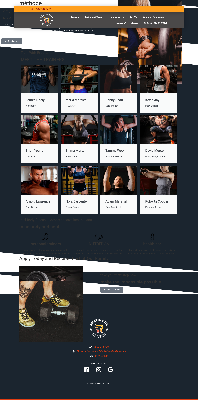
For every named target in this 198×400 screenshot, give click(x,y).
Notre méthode (95, 17)
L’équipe (117, 17)
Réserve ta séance (153, 17)
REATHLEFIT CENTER (155, 23)
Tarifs (133, 17)
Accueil (75, 17)
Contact (121, 23)
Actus (134, 23)
